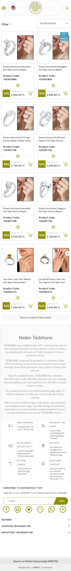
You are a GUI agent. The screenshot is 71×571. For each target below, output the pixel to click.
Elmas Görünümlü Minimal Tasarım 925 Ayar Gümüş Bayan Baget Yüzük (52, 139)
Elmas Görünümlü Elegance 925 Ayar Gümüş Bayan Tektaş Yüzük (52, 210)
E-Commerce (45, 567)
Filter (5, 24)
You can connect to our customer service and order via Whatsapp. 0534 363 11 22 (57, 473)
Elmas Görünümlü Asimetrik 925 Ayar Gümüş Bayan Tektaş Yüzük (17, 210)
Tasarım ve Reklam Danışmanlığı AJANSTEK (35, 561)
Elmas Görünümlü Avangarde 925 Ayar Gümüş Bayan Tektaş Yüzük (53, 68)
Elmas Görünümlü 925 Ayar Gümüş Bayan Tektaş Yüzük (16, 139)
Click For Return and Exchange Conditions (24, 471)
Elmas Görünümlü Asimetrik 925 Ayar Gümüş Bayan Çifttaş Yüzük (17, 68)
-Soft (35, 567)
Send (61, 501)
